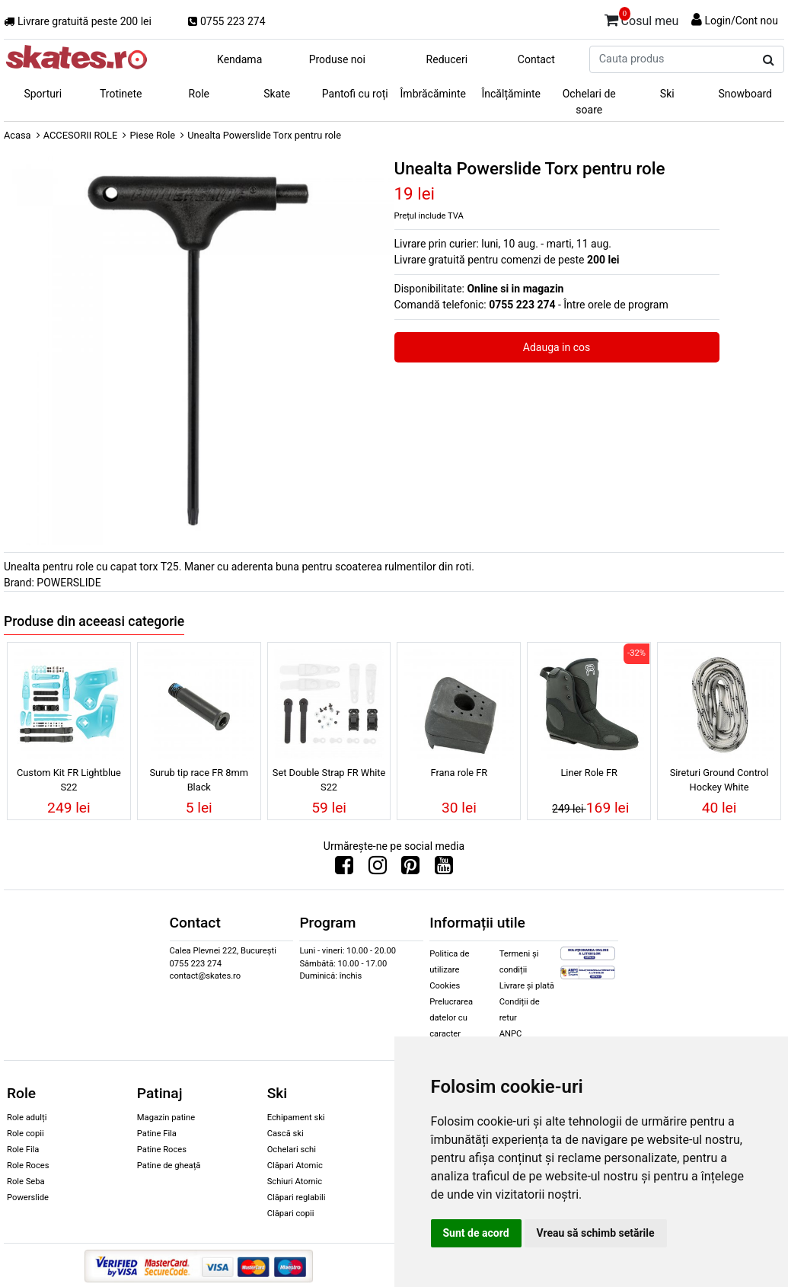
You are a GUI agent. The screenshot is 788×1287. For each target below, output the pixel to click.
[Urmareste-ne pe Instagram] (377, 869)
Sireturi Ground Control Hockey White (719, 780)
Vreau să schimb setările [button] (596, 1233)
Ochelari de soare (589, 102)
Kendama (239, 59)
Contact (536, 59)
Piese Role (152, 135)
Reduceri (447, 59)
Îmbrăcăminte (433, 94)
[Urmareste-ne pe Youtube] (444, 869)
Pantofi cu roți (355, 94)
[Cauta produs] (768, 60)
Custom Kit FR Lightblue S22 (69, 780)
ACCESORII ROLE (80, 135)
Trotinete (121, 94)
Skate (276, 94)
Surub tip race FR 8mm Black (198, 780)
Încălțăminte (511, 94)
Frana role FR (459, 772)
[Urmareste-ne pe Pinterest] (410, 869)
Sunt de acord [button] (476, 1233)
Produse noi (337, 59)
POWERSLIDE (68, 582)
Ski (667, 94)
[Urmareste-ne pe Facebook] (344, 869)
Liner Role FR (588, 772)
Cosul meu (642, 18)
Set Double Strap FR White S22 (329, 780)
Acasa (17, 135)
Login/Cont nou (741, 20)
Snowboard (745, 94)
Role (199, 94)
